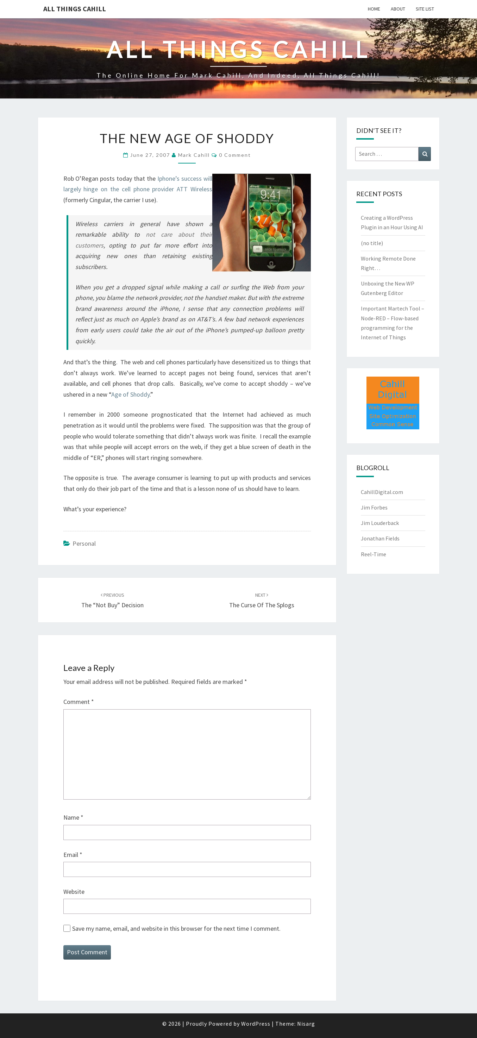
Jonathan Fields (380, 538)
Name (73, 817)
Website (73, 892)
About (398, 9)
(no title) (372, 242)
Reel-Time (373, 554)
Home (374, 9)
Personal (84, 543)
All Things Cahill (74, 8)
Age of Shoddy (130, 394)
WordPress (255, 1023)
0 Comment (235, 155)
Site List (425, 9)
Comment (78, 702)
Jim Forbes (374, 507)
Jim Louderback (380, 522)
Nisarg (306, 1023)
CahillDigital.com (382, 491)
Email (72, 855)
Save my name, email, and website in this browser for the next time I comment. (176, 928)
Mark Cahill (194, 155)
